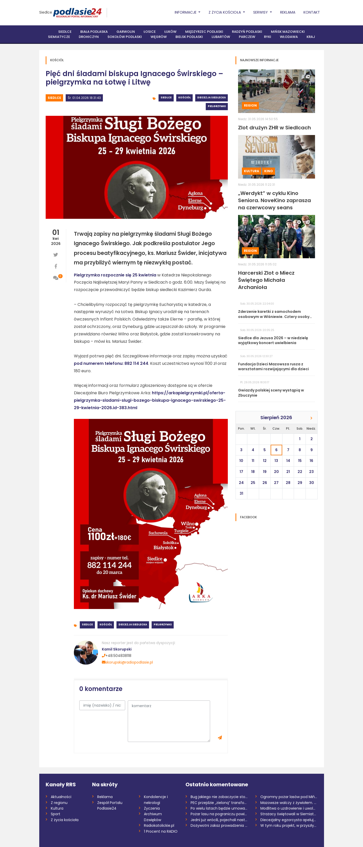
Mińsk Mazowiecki (288, 31)
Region (250, 105)
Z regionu (59, 802)
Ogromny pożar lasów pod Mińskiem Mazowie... (289, 796)
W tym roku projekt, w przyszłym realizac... (289, 825)
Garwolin (125, 31)
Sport (55, 814)
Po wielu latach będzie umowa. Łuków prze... (219, 808)
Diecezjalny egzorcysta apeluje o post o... (289, 819)
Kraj (311, 36)
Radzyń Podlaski (247, 31)
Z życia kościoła (65, 819)
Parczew (247, 36)
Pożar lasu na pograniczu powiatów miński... (219, 814)
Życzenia (152, 808)
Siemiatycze (59, 36)
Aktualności (61, 796)
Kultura (251, 171)
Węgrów (159, 36)
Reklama (287, 12)
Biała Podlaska (94, 31)
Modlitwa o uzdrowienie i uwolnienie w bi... (289, 808)
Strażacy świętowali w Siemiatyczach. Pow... (289, 814)
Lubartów (221, 36)
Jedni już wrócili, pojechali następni (219, 819)
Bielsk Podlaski (189, 36)
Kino (268, 171)
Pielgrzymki (217, 106)
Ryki (267, 36)
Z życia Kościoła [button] (225, 12)
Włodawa (289, 36)
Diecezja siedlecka (211, 97)
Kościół (184, 97)
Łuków (170, 31)
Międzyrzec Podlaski (204, 31)
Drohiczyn (89, 36)
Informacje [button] (186, 12)
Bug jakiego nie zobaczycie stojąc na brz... (219, 796)
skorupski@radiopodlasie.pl (127, 662)
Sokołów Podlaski (124, 36)
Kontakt (311, 12)
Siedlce (45, 12)
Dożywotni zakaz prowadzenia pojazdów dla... (219, 825)
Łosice (150, 31)
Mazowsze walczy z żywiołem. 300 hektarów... (289, 802)
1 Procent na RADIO (161, 831)
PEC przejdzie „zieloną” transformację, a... (219, 802)
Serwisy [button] (261, 12)
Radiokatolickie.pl (159, 825)
